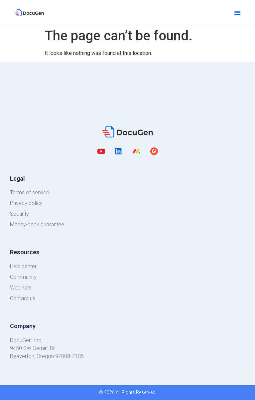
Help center (23, 266)
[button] (237, 13)
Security (19, 214)
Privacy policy (26, 203)
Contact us (22, 298)
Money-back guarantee (37, 224)
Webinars (21, 288)
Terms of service (29, 192)
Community (23, 277)
